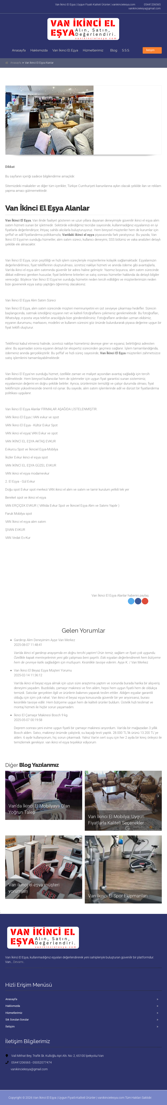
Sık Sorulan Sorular (17, 1019)
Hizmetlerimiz (93, 50)
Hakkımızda (39, 50)
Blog (113, 50)
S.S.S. (126, 50)
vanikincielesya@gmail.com (145, 8)
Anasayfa (19, 50)
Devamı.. (21, 962)
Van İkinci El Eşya (65, 50)
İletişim (152, 50)
